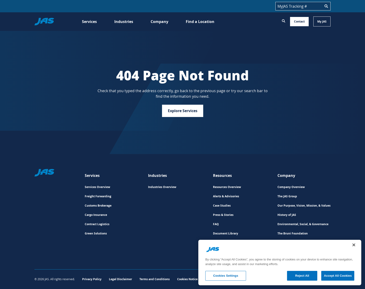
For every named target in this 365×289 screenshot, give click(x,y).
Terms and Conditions (154, 279)
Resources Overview (227, 187)
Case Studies (222, 206)
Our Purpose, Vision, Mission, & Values (304, 206)
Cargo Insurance (96, 215)
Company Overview (291, 187)
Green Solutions (96, 233)
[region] (279, 262)
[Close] (354, 245)
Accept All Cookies (338, 275)
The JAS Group (287, 196)
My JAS (322, 21)
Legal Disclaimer (120, 279)
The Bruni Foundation (292, 233)
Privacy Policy (91, 279)
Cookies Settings (225, 275)
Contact (299, 21)
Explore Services (182, 110)
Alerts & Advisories (226, 196)
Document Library (225, 233)
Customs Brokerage (98, 206)
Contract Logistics (97, 224)
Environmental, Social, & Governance (302, 224)
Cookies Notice (187, 279)
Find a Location (200, 21)
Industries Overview (162, 187)
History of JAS (286, 215)
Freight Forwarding (98, 196)
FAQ (216, 224)
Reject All (302, 275)
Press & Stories (223, 215)
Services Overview (97, 187)
